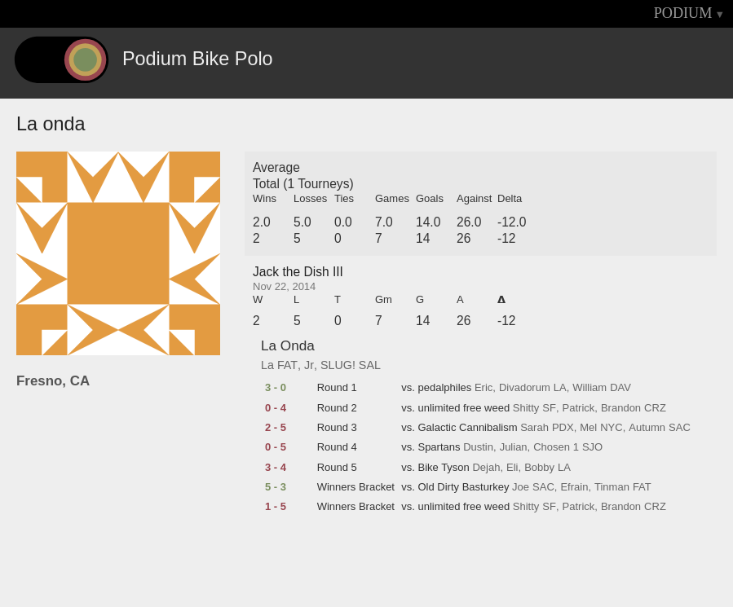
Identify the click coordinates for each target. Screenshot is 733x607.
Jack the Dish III (298, 272)
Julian (514, 447)
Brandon (621, 408)
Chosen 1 (556, 447)
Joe (520, 487)
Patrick (579, 408)
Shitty (526, 408)
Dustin (478, 447)
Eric (483, 388)
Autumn (647, 427)
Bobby (539, 467)
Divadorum (524, 388)
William (589, 388)
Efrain (574, 487)
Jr (309, 365)
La (267, 365)
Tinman (611, 487)
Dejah (486, 467)
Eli (512, 467)
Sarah (534, 427)
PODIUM (683, 13)
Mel (588, 427)
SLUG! (337, 365)
